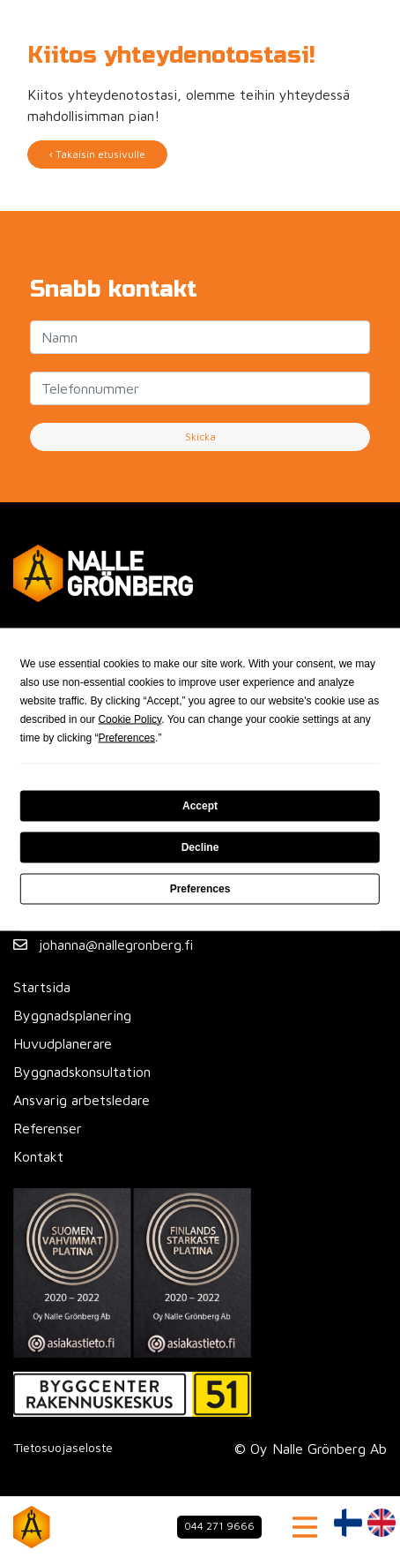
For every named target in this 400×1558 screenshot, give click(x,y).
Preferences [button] (126, 737)
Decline (200, 847)
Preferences (200, 889)
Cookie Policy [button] (129, 718)
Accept (200, 806)
